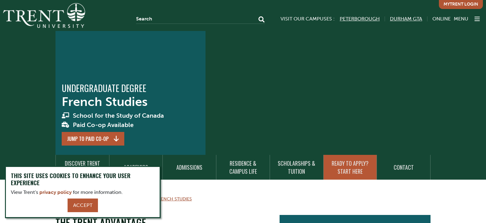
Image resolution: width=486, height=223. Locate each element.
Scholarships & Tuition (296, 167)
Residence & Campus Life (243, 167)
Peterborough (360, 19)
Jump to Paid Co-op (88, 138)
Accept (82, 205)
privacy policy (55, 192)
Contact (404, 167)
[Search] (200, 19)
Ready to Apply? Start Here (350, 167)
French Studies (174, 199)
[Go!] (259, 20)
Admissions (189, 167)
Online (441, 19)
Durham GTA (406, 19)
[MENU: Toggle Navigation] (467, 19)
